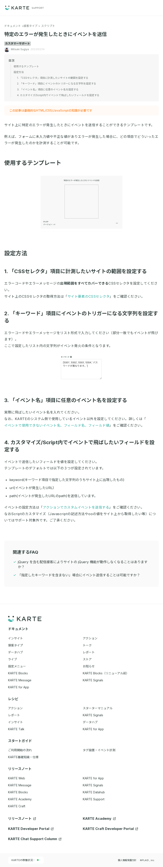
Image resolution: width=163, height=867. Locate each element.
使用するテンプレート (35, 162)
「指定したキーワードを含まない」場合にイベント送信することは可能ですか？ (79, 575)
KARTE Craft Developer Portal (110, 829)
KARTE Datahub (94, 792)
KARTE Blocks (18, 792)
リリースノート (22, 818)
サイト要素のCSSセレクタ (88, 296)
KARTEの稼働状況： (25, 860)
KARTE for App (93, 778)
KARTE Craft (16, 806)
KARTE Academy (20, 799)
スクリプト (48, 26)
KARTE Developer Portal (30, 829)
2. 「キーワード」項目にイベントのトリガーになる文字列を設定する (56, 83)
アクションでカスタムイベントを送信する (76, 507)
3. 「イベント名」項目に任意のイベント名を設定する (68, 400)
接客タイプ (30, 26)
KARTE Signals (93, 785)
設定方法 (18, 253)
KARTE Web (16, 778)
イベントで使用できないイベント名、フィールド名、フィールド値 (56, 425)
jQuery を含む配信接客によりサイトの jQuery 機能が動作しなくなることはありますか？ (83, 564)
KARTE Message (19, 785)
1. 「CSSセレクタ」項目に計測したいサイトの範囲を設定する (78, 271)
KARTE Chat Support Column (34, 839)
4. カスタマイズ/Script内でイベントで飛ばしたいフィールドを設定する (58, 95)
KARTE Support (93, 799)
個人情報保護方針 (127, 860)
